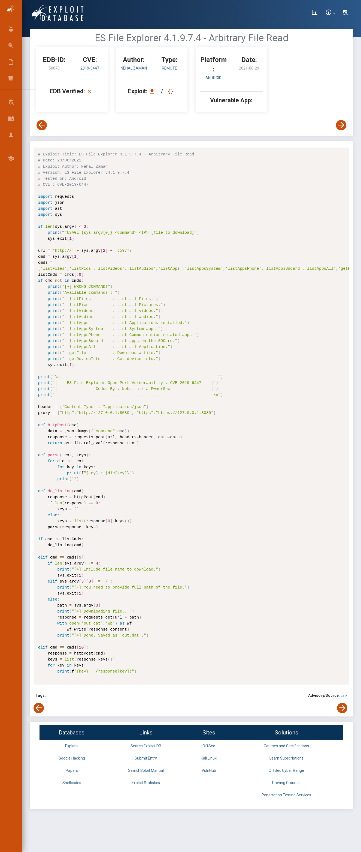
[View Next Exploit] (341, 125)
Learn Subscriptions (286, 758)
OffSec (208, 746)
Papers (72, 770)
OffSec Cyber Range (286, 770)
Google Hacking (72, 758)
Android (213, 78)
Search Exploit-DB (146, 746)
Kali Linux (209, 758)
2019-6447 (89, 68)
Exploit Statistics (146, 783)
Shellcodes (71, 783)
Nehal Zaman (134, 68)
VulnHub (209, 770)
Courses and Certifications (286, 746)
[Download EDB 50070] (153, 91)
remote (169, 68)
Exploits (71, 746)
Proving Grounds (286, 783)
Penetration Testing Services (286, 795)
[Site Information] (330, 13)
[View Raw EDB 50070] (171, 91)
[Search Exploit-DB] (345, 13)
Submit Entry (146, 758)
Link (344, 695)
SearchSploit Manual (146, 770)
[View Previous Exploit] (42, 125)
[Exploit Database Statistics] (314, 13)
